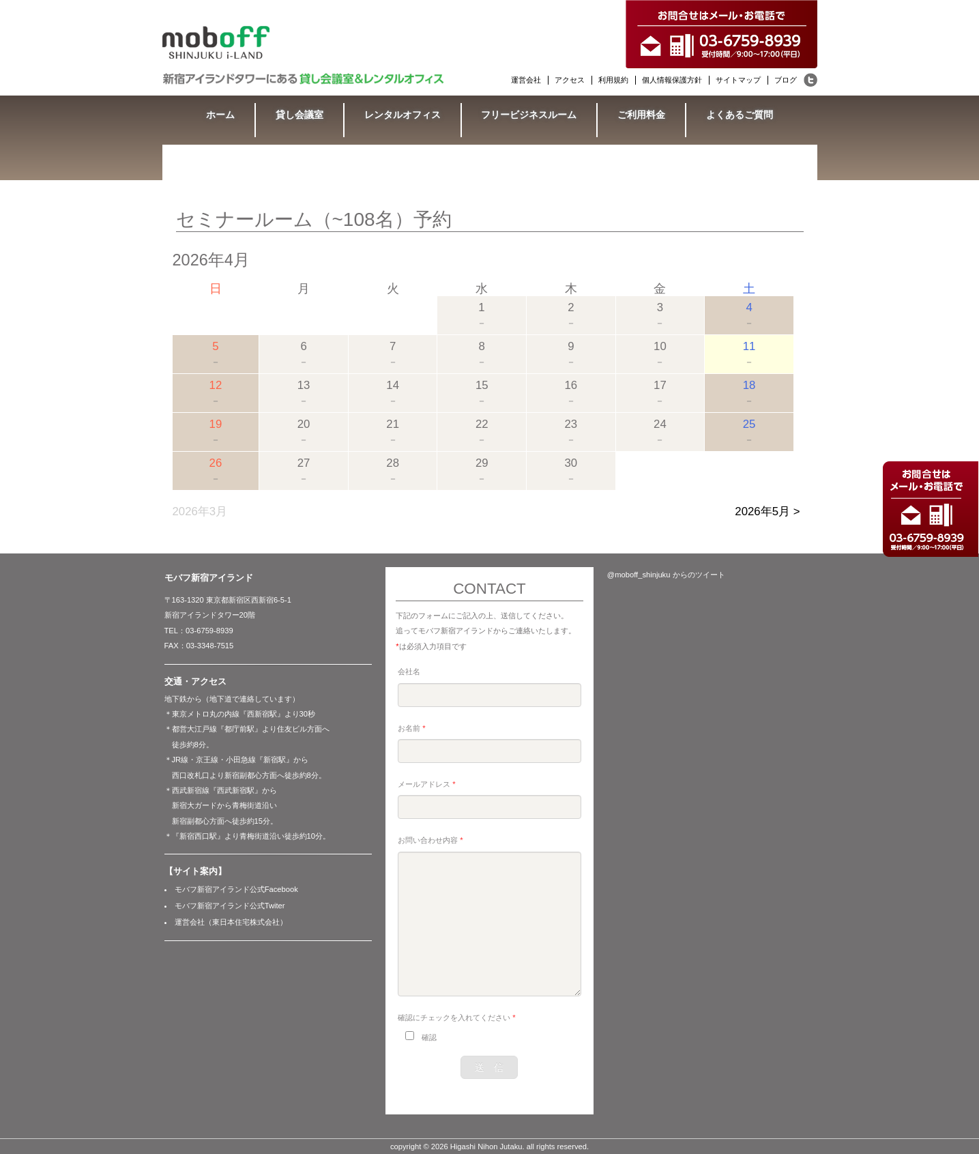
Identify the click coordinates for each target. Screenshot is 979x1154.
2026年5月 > (767, 511)
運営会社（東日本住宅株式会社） (231, 922)
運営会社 (526, 80)
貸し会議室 (299, 114)
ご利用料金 (641, 114)
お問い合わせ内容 (430, 840)
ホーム (220, 114)
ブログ (785, 80)
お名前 (411, 728)
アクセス (570, 80)
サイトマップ (738, 80)
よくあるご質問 (739, 114)
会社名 (409, 671)
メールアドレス (426, 784)
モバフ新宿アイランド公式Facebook (236, 889)
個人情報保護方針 (672, 80)
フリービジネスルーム (528, 114)
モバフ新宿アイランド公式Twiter (230, 905)
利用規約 (613, 80)
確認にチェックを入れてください (456, 1017)
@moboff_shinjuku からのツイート (666, 575)
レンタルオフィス (402, 114)
